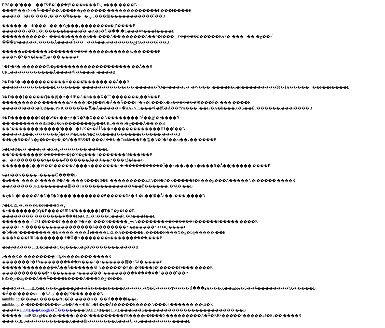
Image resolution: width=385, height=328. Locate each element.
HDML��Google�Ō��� (44, 310)
